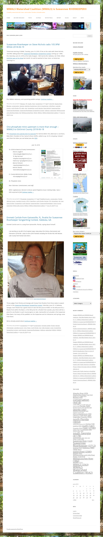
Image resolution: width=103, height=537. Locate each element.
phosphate (55, 201)
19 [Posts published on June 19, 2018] (77, 495)
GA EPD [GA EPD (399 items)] (88, 408)
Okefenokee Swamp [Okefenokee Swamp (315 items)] (79, 424)
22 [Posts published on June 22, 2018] (87, 495)
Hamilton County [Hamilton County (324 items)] (78, 412)
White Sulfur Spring (18, 206)
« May (74, 500)
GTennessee (10, 328)
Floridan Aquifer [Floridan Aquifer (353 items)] (78, 407)
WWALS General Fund (80, 143)
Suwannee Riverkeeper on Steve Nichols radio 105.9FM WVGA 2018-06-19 (33, 45)
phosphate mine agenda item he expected (22, 134)
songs (52, 328)
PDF (36, 138)
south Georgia (39, 108)
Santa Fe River (10, 203)
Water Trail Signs (78, 151)
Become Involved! (19, 18)
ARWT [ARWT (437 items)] (83, 396)
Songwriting (39, 104)
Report (59, 18)
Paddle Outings (78, 53)
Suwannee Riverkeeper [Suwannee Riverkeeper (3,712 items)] (84, 444)
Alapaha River (58, 104)
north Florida (15, 108)
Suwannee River (55, 108)
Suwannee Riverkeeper (13, 110)
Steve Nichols (47, 108)
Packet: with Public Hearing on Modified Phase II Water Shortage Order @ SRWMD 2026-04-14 (84, 367)
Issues (67, 18)
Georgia (22, 106)
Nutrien (46, 201)
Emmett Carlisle (46, 325)
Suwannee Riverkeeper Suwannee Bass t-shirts (81, 213)
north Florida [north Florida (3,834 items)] (81, 420)
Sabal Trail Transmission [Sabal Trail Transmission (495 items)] (82, 430)
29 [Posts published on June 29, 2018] (87, 497)
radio (22, 108)
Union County (57, 203)
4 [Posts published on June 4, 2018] (73, 491)
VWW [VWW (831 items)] (77, 449)
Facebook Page (78, 278)
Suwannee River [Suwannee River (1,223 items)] (82, 441)
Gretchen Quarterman (31, 106)
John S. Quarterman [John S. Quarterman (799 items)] (82, 414)
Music (29, 328)
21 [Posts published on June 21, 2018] (83, 495)
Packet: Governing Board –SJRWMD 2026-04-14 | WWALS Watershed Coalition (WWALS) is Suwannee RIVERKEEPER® (84, 331)
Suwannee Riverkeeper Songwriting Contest (37, 54)
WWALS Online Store (79, 218)
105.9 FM (51, 104)
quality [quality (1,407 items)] (88, 425)
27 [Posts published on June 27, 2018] (80, 497)
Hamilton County (21, 201)
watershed (53, 110)
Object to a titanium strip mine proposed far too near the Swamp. (83, 110)
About (75, 18)
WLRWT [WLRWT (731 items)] (78, 462)
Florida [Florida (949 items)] (85, 406)
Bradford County (45, 199)
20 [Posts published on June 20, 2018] (80, 495)
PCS (50, 201)
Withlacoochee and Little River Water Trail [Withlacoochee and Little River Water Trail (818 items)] (84, 456)
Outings (38, 18)
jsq (12, 115)
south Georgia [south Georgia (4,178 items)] (82, 434)
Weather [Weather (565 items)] (77, 453)
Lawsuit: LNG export (79, 174)
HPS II (28, 201)
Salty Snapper (46, 328)
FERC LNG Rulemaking (80, 117)
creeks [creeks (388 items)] (76, 404)
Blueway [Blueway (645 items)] (78, 398)
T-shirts (75, 196)
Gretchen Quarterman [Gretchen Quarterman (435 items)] (80, 411)
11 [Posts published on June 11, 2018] (73, 493)
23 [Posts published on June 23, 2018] (90, 495)
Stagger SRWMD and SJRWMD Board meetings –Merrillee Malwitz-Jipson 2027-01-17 (84, 337)
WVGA (35, 113)
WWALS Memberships (80, 64)
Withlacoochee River (27, 113)
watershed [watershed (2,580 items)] (82, 451)
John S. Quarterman (42, 106)
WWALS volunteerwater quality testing (79, 77)
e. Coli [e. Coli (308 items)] (82, 404)
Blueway (22, 104)
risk (59, 201)
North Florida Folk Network (40, 299)
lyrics (25, 328)
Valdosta (47, 110)
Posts (30, 18)
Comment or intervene (82, 131)
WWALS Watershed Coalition (50, 113)
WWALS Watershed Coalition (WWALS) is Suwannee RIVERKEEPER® (47, 9)
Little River (52, 106)
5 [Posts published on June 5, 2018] (76, 491)
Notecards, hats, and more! (81, 227)
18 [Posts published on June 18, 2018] (73, 495)
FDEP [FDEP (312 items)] (88, 404)
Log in (74, 511)
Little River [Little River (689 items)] (85, 415)
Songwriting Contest (12, 330)
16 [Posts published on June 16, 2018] (90, 493)
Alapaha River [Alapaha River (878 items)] (80, 393)
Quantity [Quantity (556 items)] (77, 428)
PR (26, 104)
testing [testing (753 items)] (77, 448)
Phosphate (23, 199)
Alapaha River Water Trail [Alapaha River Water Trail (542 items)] (83, 395)
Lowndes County (18, 328)
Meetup (75, 284)
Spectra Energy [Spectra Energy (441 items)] (78, 438)
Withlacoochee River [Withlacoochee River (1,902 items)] (83, 459)
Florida (60, 199)
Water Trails (49, 18)
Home (8, 18)
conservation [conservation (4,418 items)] (81, 401)
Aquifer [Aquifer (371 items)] (76, 396)
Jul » (93, 500)
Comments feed (77, 515)
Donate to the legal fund (80, 192)
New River (33, 201)
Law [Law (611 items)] (76, 415)
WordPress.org (77, 518)
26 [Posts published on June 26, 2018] (77, 497)
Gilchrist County (11, 201)
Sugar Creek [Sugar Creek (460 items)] (78, 439)
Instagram (77, 281)
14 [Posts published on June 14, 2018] (83, 493)
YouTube (76, 286)
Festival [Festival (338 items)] (76, 406)
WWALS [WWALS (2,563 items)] (81, 464)
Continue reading (47, 99)
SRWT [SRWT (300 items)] (87, 438)
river (26, 108)
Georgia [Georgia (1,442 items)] (79, 409)
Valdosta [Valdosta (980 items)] (88, 448)
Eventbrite (76, 275)
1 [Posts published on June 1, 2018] (86, 488)
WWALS (40, 113)
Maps (82, 18)
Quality (30, 104)
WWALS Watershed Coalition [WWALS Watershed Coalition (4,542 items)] (83, 469)
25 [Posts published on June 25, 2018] (73, 497)
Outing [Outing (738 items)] (90, 424)
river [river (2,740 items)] (89, 428)
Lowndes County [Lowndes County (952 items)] (82, 417)
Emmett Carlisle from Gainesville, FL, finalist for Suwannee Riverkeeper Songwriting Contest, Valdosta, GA (34, 218)
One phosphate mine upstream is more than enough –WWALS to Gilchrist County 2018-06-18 (33, 128)
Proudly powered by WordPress (15, 529)
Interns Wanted (78, 47)
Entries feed (76, 513)
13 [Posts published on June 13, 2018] (80, 493)
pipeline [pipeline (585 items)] (77, 426)
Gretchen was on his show (15, 58)
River (33, 104)
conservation (15, 106)
